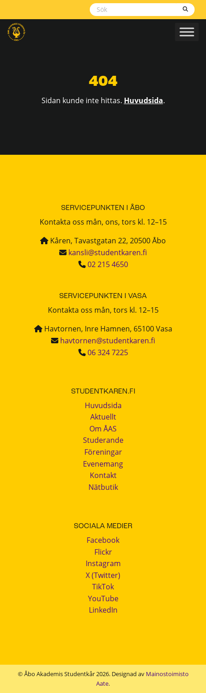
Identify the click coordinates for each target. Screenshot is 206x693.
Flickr (103, 552)
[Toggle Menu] (187, 31)
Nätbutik (103, 487)
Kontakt (103, 475)
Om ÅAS (103, 429)
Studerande (103, 440)
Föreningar (103, 452)
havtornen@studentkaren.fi (107, 341)
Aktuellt (103, 417)
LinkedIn (103, 610)
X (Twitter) (103, 575)
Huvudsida (143, 100)
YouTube (103, 598)
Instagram (103, 563)
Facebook (103, 540)
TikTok (103, 587)
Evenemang (103, 464)
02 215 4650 (108, 264)
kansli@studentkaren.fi (107, 252)
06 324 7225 (108, 352)
